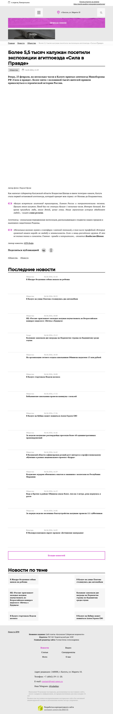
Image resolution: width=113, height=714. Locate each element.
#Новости (24, 258)
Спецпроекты (68, 652)
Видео (68, 647)
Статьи (44, 652)
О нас (68, 657)
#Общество (13, 258)
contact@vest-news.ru (52, 681)
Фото (44, 657)
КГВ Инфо (29, 243)
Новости (45, 647)
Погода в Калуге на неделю (89, 2)
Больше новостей (56, 555)
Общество (14, 70)
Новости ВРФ (13, 632)
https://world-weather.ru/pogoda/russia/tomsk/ (89, 4)
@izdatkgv (54, 686)
